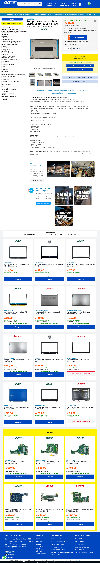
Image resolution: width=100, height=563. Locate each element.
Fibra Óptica (5, 51)
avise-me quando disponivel (81, 373)
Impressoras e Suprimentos (10, 59)
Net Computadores (35, 164)
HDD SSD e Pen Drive (7, 58)
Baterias (4, 36)
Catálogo (4, 99)
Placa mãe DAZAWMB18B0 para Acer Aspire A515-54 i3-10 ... (48, 462)
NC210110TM (91, 14)
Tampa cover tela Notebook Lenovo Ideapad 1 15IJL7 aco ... (79, 313)
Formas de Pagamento (59, 542)
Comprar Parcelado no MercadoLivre (80, 66)
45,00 (71, 318)
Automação (5, 34)
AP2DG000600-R (10, 358)
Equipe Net (40, 542)
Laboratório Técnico (82, 547)
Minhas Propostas (81, 544)
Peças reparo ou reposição (42, 14)
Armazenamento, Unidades (10, 33)
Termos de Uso (56, 547)
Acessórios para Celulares (9, 29)
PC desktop (5, 73)
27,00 (71, 270)
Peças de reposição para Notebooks (17, 14)
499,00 (71, 467)
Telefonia (4, 94)
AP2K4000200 (71, 263)
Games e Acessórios (8, 56)
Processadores (6, 83)
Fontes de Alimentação (8, 53)
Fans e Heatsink (6, 48)
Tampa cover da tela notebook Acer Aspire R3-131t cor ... (17, 408)
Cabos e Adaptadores (8, 38)
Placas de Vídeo (6, 78)
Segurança (5, 88)
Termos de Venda (57, 544)
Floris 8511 (84, 151)
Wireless (4, 98)
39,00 (8, 318)
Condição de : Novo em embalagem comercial (49, 97)
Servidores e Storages (8, 89)
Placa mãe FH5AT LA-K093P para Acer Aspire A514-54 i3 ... (18, 462)
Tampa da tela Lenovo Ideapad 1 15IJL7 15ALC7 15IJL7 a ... (18, 360)
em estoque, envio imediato (75, 20)
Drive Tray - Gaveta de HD (9, 44)
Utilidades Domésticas (8, 96)
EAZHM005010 (40, 406)
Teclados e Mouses (7, 93)
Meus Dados (79, 539)
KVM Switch (5, 61)
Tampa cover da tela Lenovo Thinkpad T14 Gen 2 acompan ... (80, 408)
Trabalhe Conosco (39, 545)
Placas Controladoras (8, 76)
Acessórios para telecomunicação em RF (12, 31)
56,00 (71, 365)
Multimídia (4, 69)
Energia (3, 46)
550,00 (41, 467)
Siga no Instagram (43, 203)
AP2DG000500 (72, 358)
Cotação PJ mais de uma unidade (80, 77)
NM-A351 (69, 508)
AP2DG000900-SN (41, 310)
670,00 (10, 515)
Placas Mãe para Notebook (10, 81)
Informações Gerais (58, 550)
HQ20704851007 (66, 151)
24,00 (8, 270)
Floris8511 (78, 151)
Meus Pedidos (79, 542)
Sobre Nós (39, 539)
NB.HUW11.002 (9, 508)
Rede (3, 86)
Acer (40, 155)
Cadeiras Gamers (7, 39)
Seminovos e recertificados (12, 23)
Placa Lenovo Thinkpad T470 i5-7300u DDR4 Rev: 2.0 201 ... (49, 510)
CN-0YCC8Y (39, 263)
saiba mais (37, 180)
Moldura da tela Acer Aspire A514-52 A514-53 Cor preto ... (17, 265)
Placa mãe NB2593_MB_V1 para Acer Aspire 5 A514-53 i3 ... (18, 510)
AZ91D (73, 151)
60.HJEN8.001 (48, 151)
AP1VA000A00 (71, 406)
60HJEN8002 (34, 155)
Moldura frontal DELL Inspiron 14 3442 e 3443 (49, 265)
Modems (4, 66)
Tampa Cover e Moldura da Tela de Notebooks (69, 14)
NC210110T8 (8, 263)
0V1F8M (37, 358)
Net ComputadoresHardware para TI (44, 189)
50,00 (8, 365)
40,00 (39, 318)
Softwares (4, 91)
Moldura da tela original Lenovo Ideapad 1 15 (78, 360)
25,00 (39, 270)
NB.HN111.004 (40, 460)
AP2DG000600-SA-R (74, 310)
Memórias (4, 63)
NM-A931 (39, 508)
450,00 (71, 515)
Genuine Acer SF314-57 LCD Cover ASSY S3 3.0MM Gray (65, 153)
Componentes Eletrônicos (9, 43)
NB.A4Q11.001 (9, 460)
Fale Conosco (41, 554)
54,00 (39, 365)
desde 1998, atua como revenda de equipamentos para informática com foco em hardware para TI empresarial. (36, 172)
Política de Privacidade (64, 562)
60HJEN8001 (56, 151)
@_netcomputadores (44, 193)
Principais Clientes (39, 550)
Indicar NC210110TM (80, 82)
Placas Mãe (5, 79)
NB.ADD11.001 (70, 460)
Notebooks (4, 71)
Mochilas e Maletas (7, 64)
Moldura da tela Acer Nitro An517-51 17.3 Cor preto (81, 265)
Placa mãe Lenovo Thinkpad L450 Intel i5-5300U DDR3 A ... (79, 510)
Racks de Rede (6, 84)
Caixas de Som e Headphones (11, 41)
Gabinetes (4, 54)
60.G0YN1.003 (8, 406)
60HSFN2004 (8, 310)
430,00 (41, 515)
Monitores (4, 68)
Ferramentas (5, 49)
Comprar (79, 38)
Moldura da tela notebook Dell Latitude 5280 (49, 360)
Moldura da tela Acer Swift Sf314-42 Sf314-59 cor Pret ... (16, 313)
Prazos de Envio (56, 539)
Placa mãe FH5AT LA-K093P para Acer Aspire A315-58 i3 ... (79, 462)
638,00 (10, 467)
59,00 (39, 413)
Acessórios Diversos (7, 28)
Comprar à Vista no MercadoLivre (80, 70)
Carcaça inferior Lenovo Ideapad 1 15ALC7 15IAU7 (47, 313)
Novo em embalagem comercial (79, 41)
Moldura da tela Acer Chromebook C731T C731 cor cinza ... (47, 408)
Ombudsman (79, 550)
